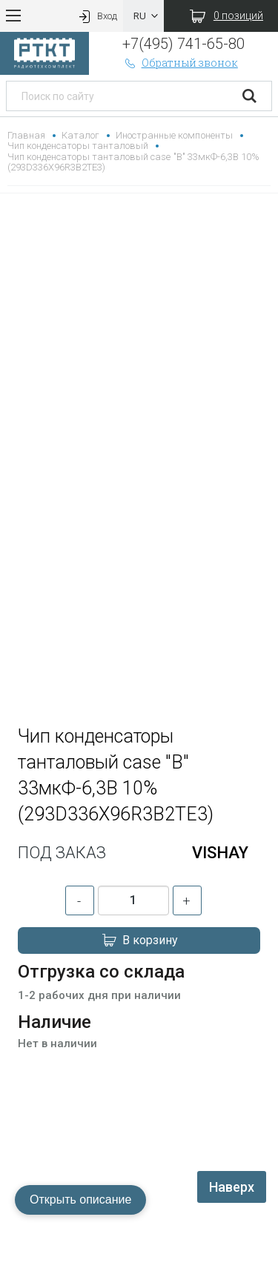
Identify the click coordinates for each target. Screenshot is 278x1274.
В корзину (139, 940)
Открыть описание (80, 1199)
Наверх (231, 1187)
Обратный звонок (180, 63)
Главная (26, 135)
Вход (96, 15)
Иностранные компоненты (174, 135)
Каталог (80, 135)
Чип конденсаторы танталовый (77, 145)
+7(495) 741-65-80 (183, 44)
